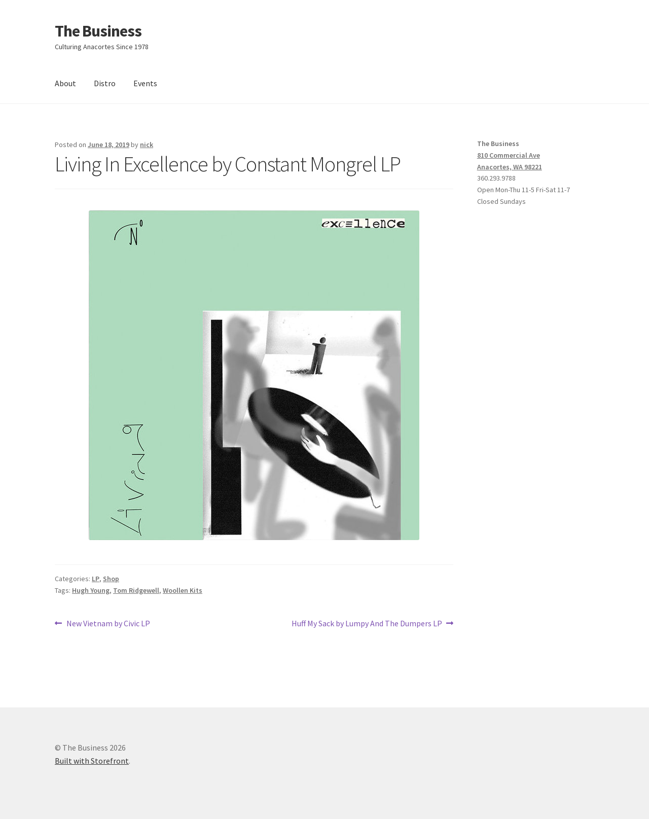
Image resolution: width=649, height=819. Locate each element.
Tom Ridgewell (136, 590)
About (65, 83)
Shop (111, 578)
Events (145, 83)
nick (146, 144)
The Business (98, 31)
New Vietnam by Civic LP (108, 623)
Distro (105, 83)
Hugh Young (91, 590)
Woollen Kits (182, 590)
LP (95, 578)
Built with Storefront (92, 761)
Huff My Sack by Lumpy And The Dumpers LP (367, 623)
